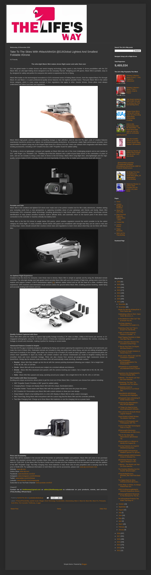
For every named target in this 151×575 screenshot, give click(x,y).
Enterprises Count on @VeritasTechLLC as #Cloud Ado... (128, 388)
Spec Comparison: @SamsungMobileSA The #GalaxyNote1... (127, 362)
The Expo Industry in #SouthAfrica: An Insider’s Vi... (129, 324)
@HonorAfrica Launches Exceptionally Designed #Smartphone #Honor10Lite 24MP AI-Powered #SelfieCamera (129, 165)
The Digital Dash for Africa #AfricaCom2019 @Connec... (128, 481)
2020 (119, 299)
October (121, 504)
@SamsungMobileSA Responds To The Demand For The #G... (129, 495)
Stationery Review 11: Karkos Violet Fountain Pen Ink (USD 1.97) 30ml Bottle (133, 187)
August (121, 510)
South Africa (14, 503)
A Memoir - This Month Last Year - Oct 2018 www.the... (129, 465)
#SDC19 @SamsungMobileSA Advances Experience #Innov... (129, 490)
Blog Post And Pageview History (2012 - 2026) (121, 217)
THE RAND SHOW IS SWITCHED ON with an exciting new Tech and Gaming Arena (133, 102)
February (122, 527)
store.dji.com (24, 471)
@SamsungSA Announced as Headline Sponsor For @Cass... (129, 451)
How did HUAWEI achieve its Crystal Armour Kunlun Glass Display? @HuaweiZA (133, 141)
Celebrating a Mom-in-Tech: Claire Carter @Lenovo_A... (129, 315)
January (121, 530)
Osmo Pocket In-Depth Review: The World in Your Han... (128, 417)
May (120, 518)
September (122, 507)
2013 (119, 548)
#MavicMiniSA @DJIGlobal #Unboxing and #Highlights (128, 394)
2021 (119, 296)
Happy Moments (120, 230)
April (120, 521)
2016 (119, 539)
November (122, 307)
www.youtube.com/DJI (44, 483)
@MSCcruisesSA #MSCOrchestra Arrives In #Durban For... (129, 456)
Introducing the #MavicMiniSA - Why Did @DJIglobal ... (128, 403)
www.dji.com (21, 469)
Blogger (41, 501)
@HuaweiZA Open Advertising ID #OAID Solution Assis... (129, 399)
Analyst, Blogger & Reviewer (120, 206)
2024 (119, 287)
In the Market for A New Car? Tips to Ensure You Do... (129, 319)
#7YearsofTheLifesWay (22, 501)
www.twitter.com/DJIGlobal (25, 478)
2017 (119, 536)
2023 (119, 290)
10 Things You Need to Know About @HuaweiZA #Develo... (129, 408)
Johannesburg (69, 501)
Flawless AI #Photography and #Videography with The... (128, 422)
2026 (119, 282)
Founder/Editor (60, 501)
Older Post (103, 509)
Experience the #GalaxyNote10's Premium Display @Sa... (129, 374)
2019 (119, 302)
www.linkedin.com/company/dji (28, 480)
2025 (119, 284)
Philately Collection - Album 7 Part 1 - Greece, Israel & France (133, 90)
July (120, 512)
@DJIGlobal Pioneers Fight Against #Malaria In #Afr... (127, 460)
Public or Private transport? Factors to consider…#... (127, 333)
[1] (54, 282)
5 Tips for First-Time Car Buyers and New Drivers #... (128, 347)
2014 (119, 545)
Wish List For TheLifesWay (121, 234)
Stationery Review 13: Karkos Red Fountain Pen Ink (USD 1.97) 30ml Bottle (133, 153)
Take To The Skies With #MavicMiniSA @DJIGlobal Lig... (128, 436)
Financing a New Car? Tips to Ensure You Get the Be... (127, 329)
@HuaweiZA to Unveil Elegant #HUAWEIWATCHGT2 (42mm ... (129, 368)
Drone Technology (50, 501)
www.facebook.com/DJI (26, 474)
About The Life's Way (120, 211)
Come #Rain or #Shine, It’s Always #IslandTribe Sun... (129, 485)
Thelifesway (31, 503)
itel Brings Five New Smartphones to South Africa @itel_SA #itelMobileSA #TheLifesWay (133, 175)
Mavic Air (82, 501)
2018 (119, 533)
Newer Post (14, 509)
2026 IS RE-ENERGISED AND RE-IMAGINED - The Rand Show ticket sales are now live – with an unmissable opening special (128, 129)
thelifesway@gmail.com (31, 489)
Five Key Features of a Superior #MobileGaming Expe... (128, 447)
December (122, 304)
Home (59, 509)
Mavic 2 (76, 501)
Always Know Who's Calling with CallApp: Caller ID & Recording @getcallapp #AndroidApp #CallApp (133, 115)
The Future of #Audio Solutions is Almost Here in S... (129, 352)
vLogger (38, 503)
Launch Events (119, 225)
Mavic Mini (89, 501)
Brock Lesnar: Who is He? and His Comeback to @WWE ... (129, 356)
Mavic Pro (96, 501)
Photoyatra (102, 501)
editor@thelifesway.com (53, 489)
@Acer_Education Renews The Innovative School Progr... (128, 342)
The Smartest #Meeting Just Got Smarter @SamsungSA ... (128, 470)
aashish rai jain (34, 501)
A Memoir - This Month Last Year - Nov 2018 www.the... (129, 378)
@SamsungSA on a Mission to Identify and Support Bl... (128, 442)
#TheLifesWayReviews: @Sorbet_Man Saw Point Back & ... (129, 475)
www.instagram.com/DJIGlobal (29, 476)
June (120, 515)
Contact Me (120, 222)
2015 (119, 542)
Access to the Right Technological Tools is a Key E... (129, 426)
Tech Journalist (23, 503)
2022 (119, 293)
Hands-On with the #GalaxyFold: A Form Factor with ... (129, 310)
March (121, 524)
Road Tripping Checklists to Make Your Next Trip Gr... (129, 338)
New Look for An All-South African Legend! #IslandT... (129, 412)
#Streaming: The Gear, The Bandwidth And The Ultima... (128, 383)
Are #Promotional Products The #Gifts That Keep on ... (128, 499)
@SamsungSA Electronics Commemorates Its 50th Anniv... (129, 431)
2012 (119, 550)
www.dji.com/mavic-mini (88, 467)
